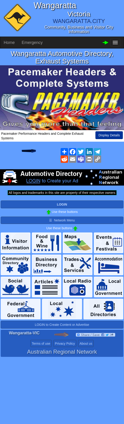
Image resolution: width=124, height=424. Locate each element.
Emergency (32, 42)
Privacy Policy (65, 343)
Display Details (109, 135)
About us (86, 343)
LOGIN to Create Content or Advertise (62, 325)
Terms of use (41, 343)
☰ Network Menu (62, 220)
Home (9, 42)
